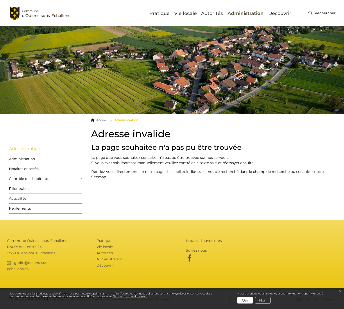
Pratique (159, 13)
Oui (245, 300)
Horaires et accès (24, 169)
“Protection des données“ (130, 296)
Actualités (18, 198)
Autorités (212, 13)
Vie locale (185, 13)
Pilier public (19, 188)
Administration (247, 13)
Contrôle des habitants (29, 179)
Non (263, 300)
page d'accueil (168, 172)
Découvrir (279, 13)
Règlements (20, 208)
